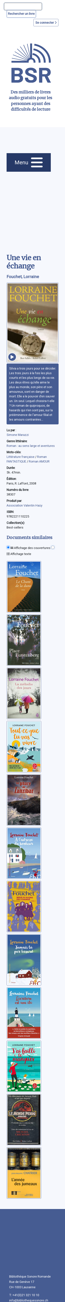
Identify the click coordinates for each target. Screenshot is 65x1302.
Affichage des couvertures (30, 548)
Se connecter (46, 22)
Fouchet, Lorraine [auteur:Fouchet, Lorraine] (23, 276)
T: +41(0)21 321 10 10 (24, 1295)
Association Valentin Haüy (24, 505)
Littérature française (21, 457)
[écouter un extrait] (12, 357)
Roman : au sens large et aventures (31, 446)
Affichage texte (19, 554)
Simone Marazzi (18, 435)
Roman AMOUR (39, 461)
